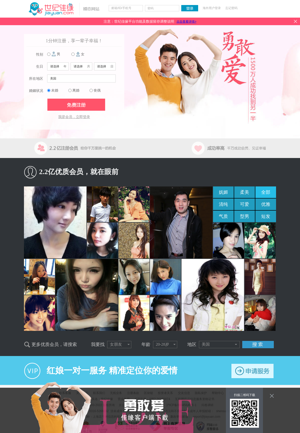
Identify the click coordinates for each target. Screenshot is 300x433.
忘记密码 (231, 8)
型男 (244, 216)
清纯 (223, 204)
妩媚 (223, 192)
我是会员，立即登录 (74, 117)
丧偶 (97, 90)
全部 (265, 192)
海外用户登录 (212, 8)
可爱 (244, 204)
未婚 (54, 90)
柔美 (244, 192)
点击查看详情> (186, 21)
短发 (265, 216)
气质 (223, 216)
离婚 (75, 90)
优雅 (265, 204)
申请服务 (252, 371)
